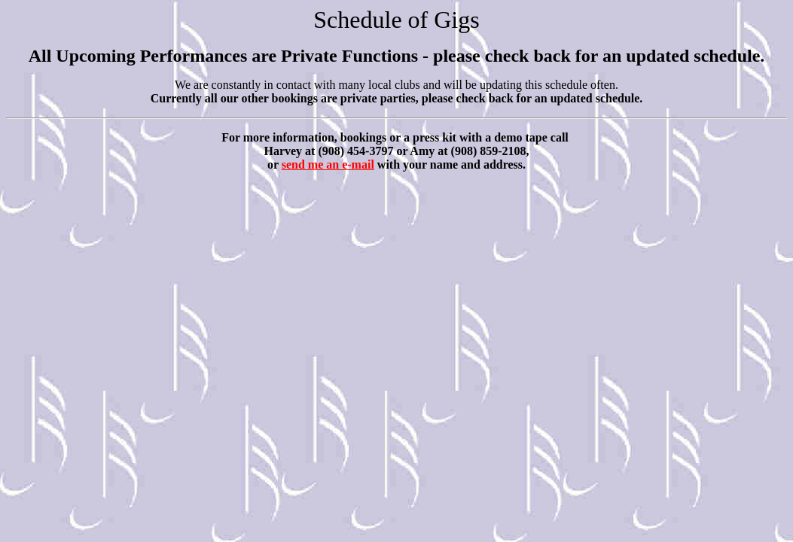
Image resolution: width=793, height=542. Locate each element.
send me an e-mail (328, 164)
